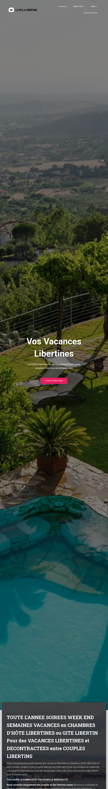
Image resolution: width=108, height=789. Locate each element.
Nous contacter (90, 13)
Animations (78, 6)
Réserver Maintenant (54, 382)
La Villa (63, 6)
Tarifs (94, 6)
